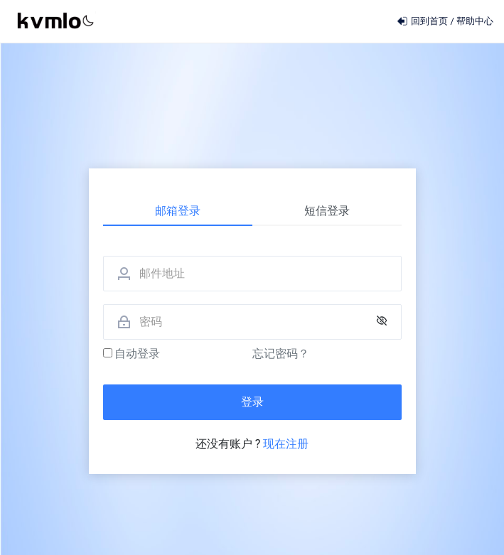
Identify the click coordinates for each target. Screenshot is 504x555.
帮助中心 (474, 21)
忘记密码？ (280, 353)
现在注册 (286, 444)
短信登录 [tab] (327, 210)
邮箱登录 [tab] (177, 210)
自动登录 (132, 353)
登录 (252, 402)
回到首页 (423, 21)
